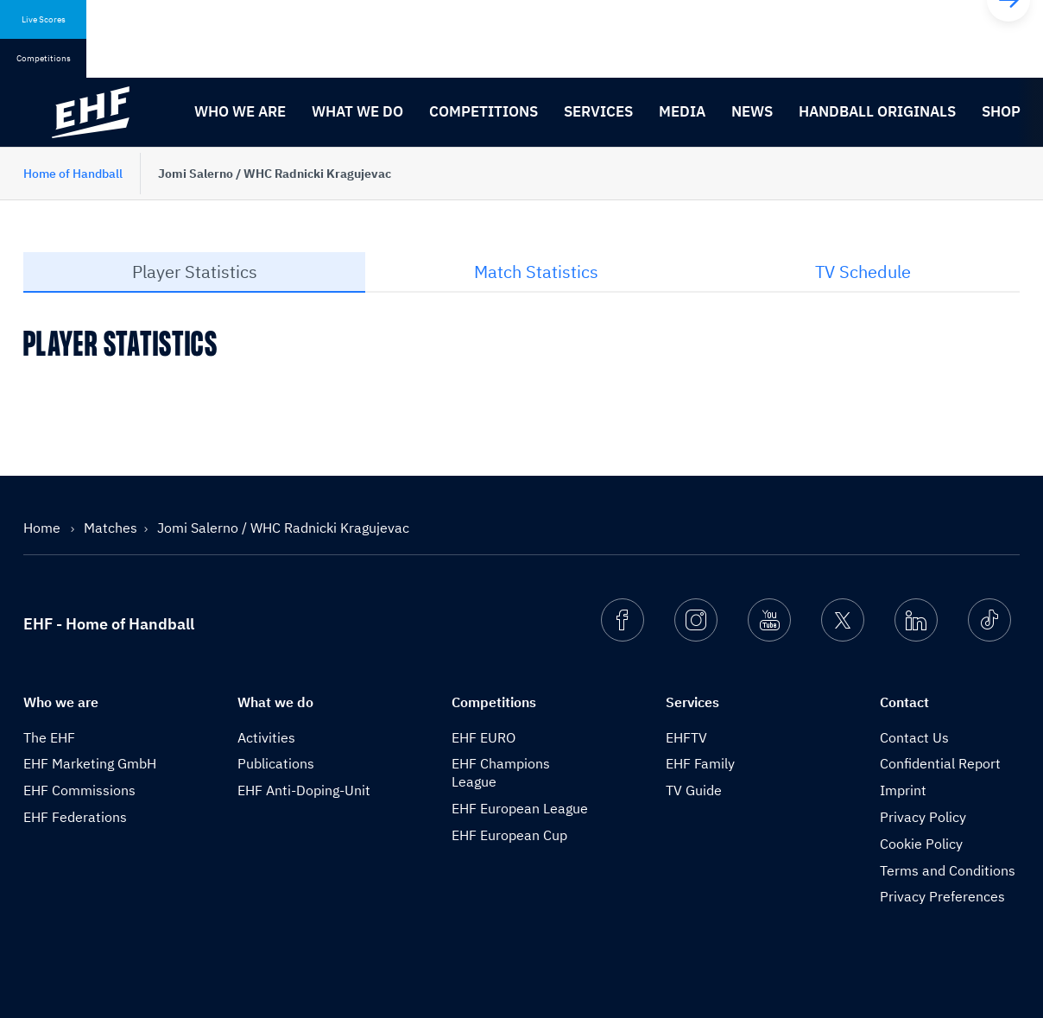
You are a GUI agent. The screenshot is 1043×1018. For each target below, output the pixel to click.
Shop (1001, 111)
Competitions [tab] (43, 58)
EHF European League (520, 808)
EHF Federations (75, 816)
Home (43, 527)
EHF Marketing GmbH (89, 763)
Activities (266, 737)
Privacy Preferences (942, 896)
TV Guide (694, 790)
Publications (275, 763)
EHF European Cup (509, 835)
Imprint (903, 790)
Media (682, 111)
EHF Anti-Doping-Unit (303, 790)
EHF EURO (483, 737)
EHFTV (686, 737)
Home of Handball (73, 173)
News (752, 111)
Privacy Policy (923, 816)
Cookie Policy (921, 843)
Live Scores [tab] (44, 19)
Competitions (483, 111)
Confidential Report (940, 763)
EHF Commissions (79, 790)
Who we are (240, 111)
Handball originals (877, 111)
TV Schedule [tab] (863, 271)
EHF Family (700, 763)
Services (598, 111)
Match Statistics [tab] (536, 271)
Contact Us (914, 737)
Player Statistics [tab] (194, 271)
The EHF (49, 737)
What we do (357, 111)
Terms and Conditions (947, 870)
